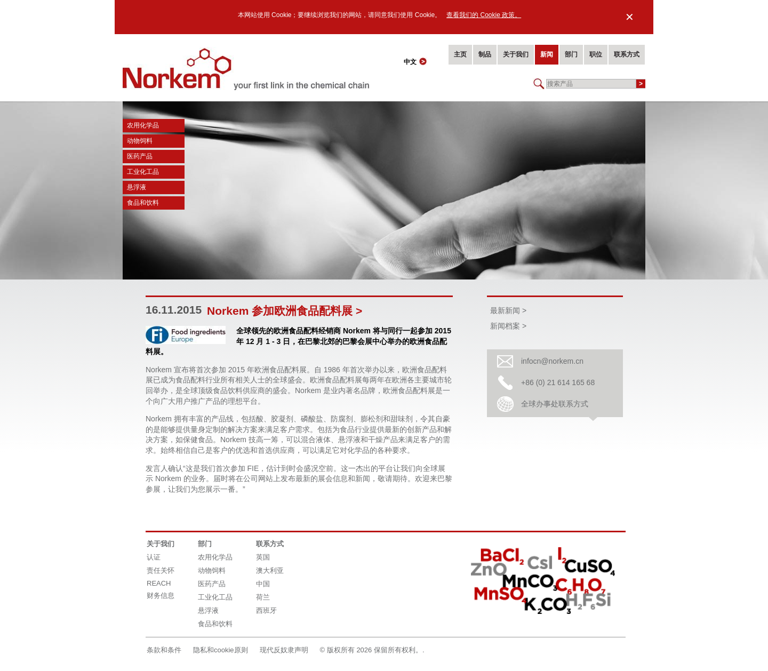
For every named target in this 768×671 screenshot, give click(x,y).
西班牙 (266, 610)
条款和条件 (164, 650)
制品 (484, 54)
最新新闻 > (508, 310)
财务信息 (160, 596)
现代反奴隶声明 (284, 650)
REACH (159, 583)
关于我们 (516, 54)
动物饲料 (140, 141)
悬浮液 (136, 187)
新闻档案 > (508, 326)
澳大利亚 (270, 570)
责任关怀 (160, 570)
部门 (571, 54)
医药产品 (140, 156)
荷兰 (263, 597)
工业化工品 (143, 171)
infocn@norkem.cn (552, 361)
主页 (460, 54)
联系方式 (626, 54)
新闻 (546, 54)
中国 (263, 584)
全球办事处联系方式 (554, 404)
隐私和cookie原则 (220, 650)
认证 (154, 557)
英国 (263, 557)
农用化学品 (143, 125)
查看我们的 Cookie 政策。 (483, 15)
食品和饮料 (143, 202)
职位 (595, 54)
